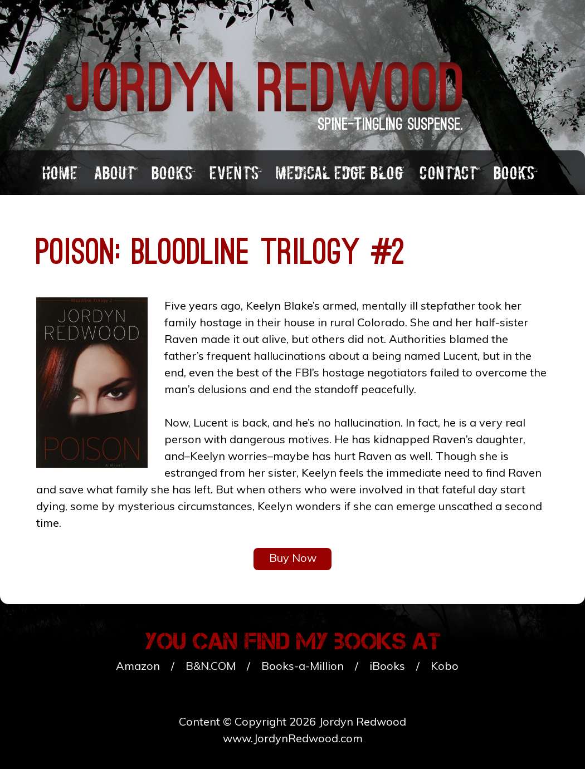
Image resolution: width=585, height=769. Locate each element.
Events (234, 172)
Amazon (138, 666)
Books (172, 172)
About (114, 172)
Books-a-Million (302, 666)
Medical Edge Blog (339, 172)
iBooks (387, 666)
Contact (448, 172)
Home (59, 172)
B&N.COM (211, 666)
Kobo (445, 666)
